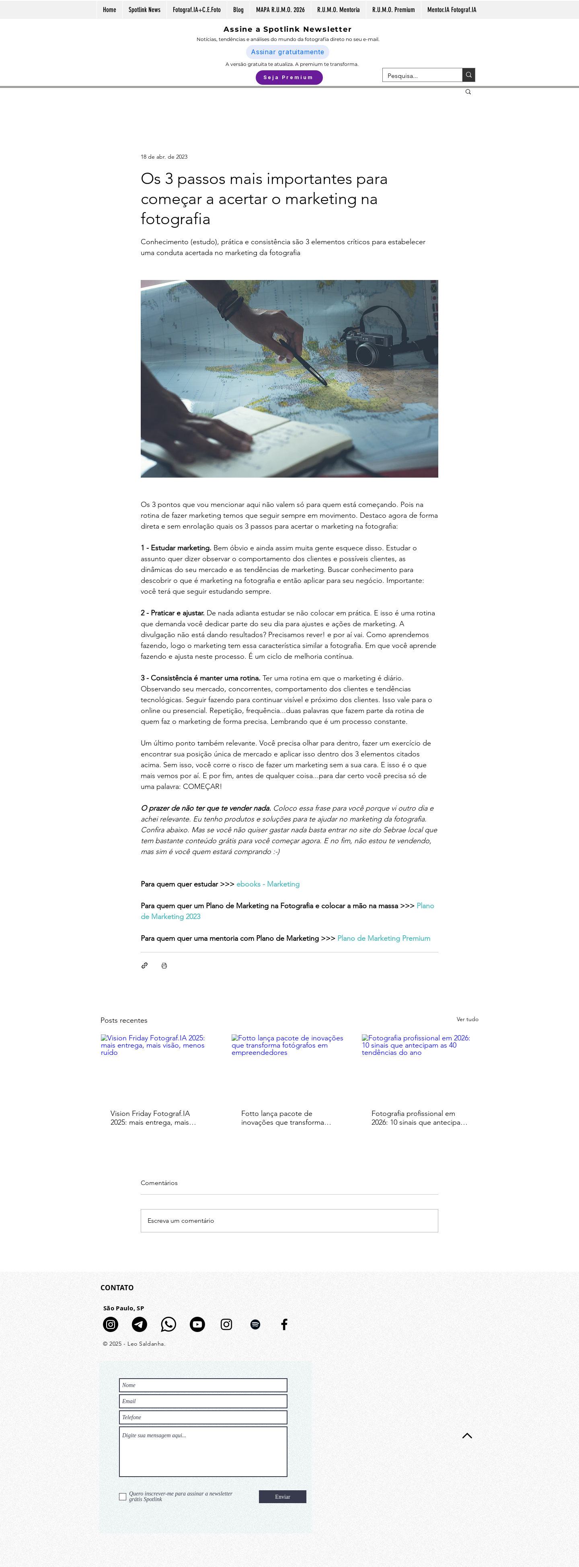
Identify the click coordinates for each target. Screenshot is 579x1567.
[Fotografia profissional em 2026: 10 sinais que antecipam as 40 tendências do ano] (420, 1066)
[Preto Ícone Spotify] (255, 1324)
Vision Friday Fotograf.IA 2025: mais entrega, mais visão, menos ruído (150, 1118)
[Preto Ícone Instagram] (226, 1324)
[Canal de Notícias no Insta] (110, 1324)
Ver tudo (467, 1019)
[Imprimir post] (164, 965)
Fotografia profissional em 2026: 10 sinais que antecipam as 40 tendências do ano (419, 1118)
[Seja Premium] (289, 77)
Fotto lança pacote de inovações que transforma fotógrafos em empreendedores (282, 1118)
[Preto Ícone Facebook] (284, 1324)
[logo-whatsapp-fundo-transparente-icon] (168, 1324)
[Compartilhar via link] (144, 965)
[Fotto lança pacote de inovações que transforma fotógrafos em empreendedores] (290, 1066)
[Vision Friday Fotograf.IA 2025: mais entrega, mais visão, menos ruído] (159, 1066)
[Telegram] (139, 1324)
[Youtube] (197, 1324)
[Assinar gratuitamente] (287, 52)
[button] (468, 91)
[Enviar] (282, 1496)
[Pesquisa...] (417, 76)
